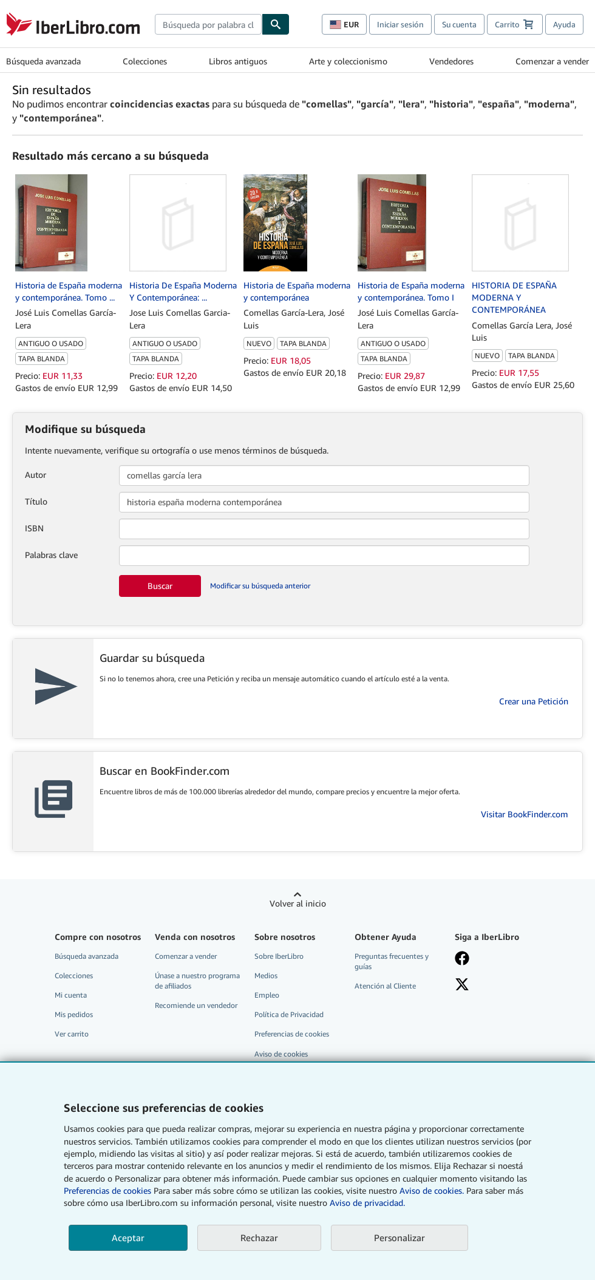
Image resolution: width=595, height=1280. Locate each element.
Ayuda (564, 24)
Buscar (160, 585)
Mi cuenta (71, 994)
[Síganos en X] (498, 985)
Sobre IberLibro (279, 956)
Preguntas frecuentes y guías (392, 961)
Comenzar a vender (552, 61)
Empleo (266, 994)
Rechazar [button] (259, 1237)
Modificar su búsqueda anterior (260, 585)
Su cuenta (459, 24)
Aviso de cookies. (431, 1190)
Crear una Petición (533, 701)
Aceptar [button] (128, 1237)
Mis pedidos (74, 1014)
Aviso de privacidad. (367, 1202)
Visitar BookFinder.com (524, 814)
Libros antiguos (238, 61)
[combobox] (208, 24)
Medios (265, 975)
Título (36, 501)
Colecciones (145, 61)
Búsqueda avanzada (43, 61)
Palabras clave (51, 555)
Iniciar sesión (400, 24)
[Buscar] (275, 24)
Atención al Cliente (385, 985)
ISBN (34, 528)
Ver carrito (72, 1033)
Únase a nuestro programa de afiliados (197, 980)
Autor (35, 474)
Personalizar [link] (399, 1237)
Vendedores (451, 61)
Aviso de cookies (281, 1053)
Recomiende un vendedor (196, 1005)
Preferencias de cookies (107, 1190)
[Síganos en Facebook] (498, 959)
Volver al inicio (298, 903)
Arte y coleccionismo (348, 61)
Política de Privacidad (289, 1014)
